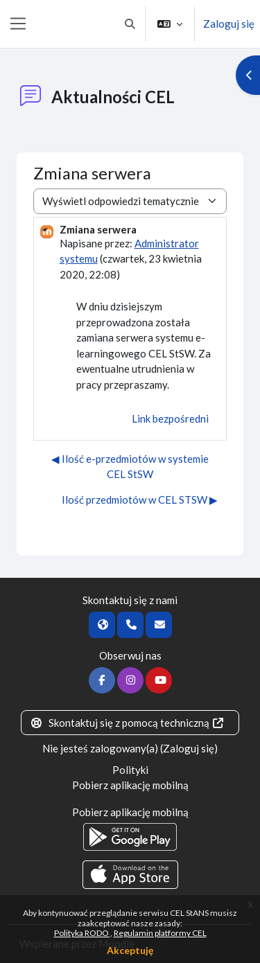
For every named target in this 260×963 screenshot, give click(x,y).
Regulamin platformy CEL (160, 933)
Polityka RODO (82, 933)
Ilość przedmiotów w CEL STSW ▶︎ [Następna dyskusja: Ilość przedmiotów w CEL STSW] (140, 499)
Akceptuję (130, 950)
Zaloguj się (228, 23)
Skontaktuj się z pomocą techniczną (127, 722)
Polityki (130, 769)
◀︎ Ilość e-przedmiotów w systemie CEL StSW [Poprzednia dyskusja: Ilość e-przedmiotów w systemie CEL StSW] (130, 466)
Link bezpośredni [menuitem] (170, 418)
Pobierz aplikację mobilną (130, 785)
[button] (131, 24)
